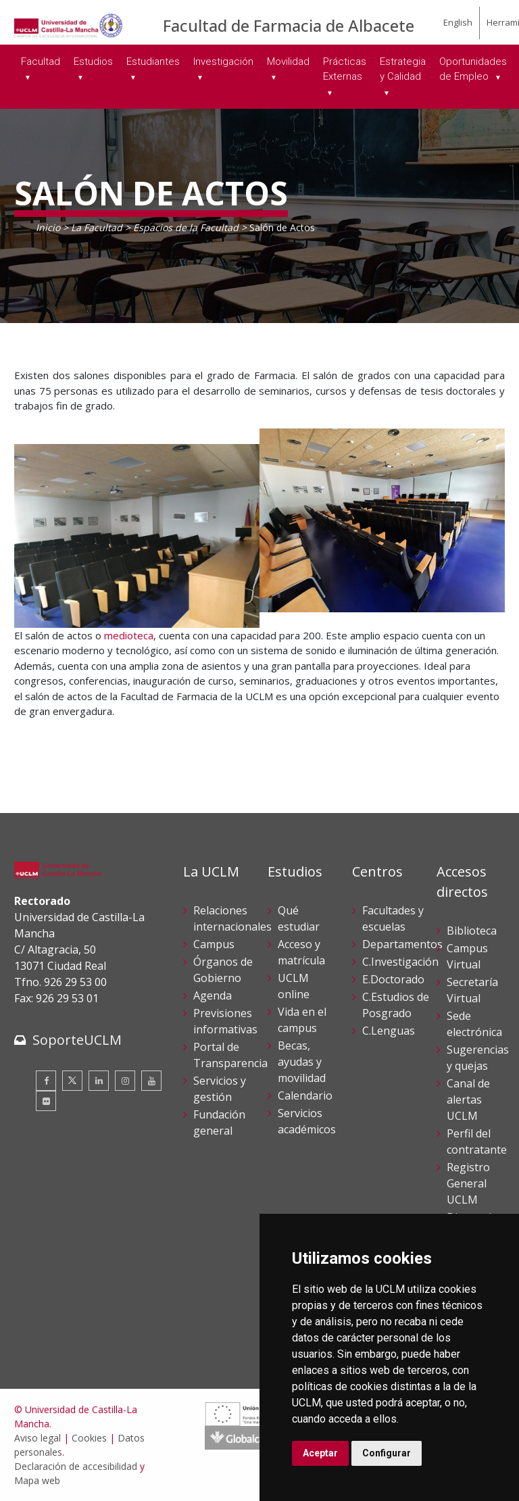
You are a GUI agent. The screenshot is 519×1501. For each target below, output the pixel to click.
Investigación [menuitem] (223, 61)
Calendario (305, 1095)
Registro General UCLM (468, 1183)
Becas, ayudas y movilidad (302, 1061)
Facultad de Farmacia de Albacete (288, 25)
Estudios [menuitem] (93, 61)
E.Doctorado (393, 979)
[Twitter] (72, 1081)
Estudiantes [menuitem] (153, 61)
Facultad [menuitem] (40, 61)
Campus (213, 944)
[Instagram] (125, 1081)
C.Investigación (400, 961)
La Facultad (96, 227)
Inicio (48, 227)
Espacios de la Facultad (186, 227)
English (457, 22)
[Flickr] (46, 1101)
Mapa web (37, 1480)
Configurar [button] (386, 1453)
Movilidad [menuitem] (288, 61)
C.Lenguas (388, 1030)
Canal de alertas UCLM (468, 1099)
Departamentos (402, 944)
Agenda (212, 995)
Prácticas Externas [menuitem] (344, 69)
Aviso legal (37, 1437)
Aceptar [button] (320, 1453)
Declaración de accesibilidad (75, 1466)
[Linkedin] (99, 1081)
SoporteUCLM (77, 1040)
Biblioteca (472, 930)
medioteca (128, 635)
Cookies (89, 1437)
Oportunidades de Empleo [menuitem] (473, 69)
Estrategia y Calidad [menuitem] (403, 69)
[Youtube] (151, 1081)
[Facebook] (46, 1081)
